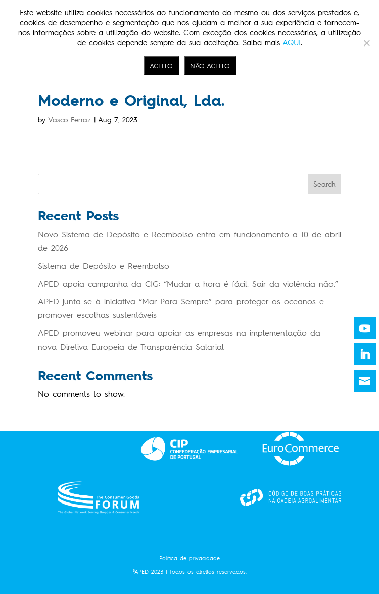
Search (324, 184)
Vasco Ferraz (69, 120)
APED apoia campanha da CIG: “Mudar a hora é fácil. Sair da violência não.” (188, 284)
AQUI (291, 43)
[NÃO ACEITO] (366, 43)
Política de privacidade (189, 558)
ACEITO (161, 66)
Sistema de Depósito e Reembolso (103, 266)
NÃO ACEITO (210, 66)
